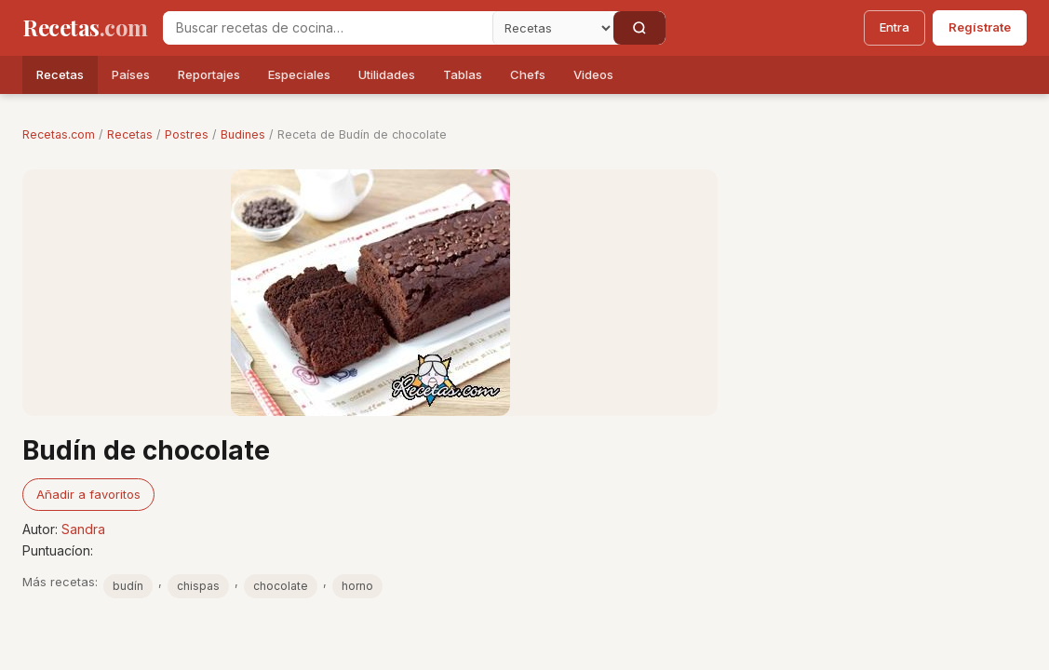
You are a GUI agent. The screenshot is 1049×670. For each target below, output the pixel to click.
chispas (198, 586)
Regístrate (979, 27)
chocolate (280, 586)
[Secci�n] (552, 28)
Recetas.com (58, 134)
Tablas (462, 74)
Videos (593, 74)
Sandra (83, 529)
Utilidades (386, 74)
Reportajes (209, 74)
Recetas (60, 74)
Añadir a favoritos (88, 494)
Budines (243, 134)
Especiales (299, 74)
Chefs (527, 74)
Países (131, 74)
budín (128, 586)
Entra (894, 27)
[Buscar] (639, 28)
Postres (186, 134)
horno (357, 586)
